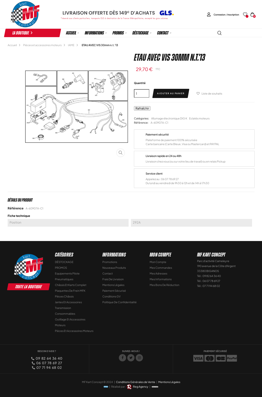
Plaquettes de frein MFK (70, 290)
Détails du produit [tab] (20, 200)
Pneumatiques (64, 279)
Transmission (63, 308)
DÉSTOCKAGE (64, 262)
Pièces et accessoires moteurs (74, 330)
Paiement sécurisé (114, 290)
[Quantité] (141, 93)
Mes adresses (158, 273)
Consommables (65, 313)
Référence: (141, 122)
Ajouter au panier (170, 93)
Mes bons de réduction (164, 285)
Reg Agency (140, 386)
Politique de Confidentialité (119, 302)
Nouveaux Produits (114, 267)
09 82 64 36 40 (48, 358)
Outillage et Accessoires (70, 319)
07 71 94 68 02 (49, 367)
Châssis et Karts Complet (70, 285)
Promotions (109, 262)
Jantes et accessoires (68, 302)
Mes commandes (161, 267)
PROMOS (61, 267)
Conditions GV (111, 296)
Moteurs (60, 325)
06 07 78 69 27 (49, 363)
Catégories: (141, 118)
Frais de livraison (113, 279)
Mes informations (161, 279)
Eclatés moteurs (199, 118)
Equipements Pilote (67, 273)
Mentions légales (113, 285)
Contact (107, 273)
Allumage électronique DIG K (169, 118)
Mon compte (158, 262)
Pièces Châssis (64, 296)
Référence (16, 208)
